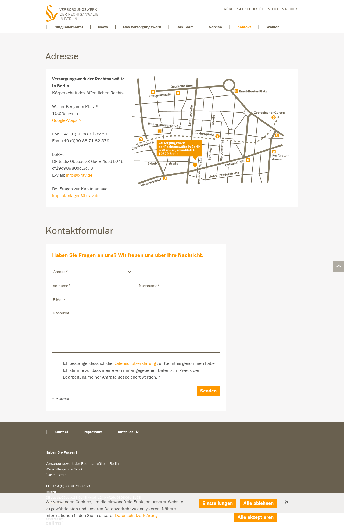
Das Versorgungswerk (142, 27)
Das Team (185, 27)
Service (215, 27)
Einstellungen (217, 503)
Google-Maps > (66, 120)
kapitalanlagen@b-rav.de (76, 196)
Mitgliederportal (69, 27)
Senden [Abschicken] (208, 391)
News (103, 27)
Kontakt (244, 27)
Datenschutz (128, 432)
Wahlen (273, 27)
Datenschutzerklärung (134, 363)
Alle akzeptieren (256, 517)
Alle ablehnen (258, 503)
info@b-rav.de (79, 175)
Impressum (93, 432)
